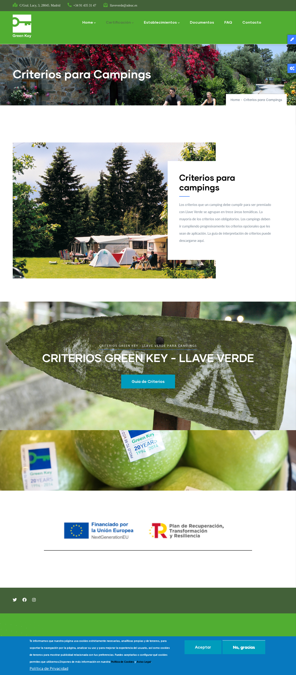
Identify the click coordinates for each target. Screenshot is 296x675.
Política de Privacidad (49, 669)
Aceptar (203, 647)
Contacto (251, 22)
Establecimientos (162, 22)
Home (89, 22)
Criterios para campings (207, 182)
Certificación (120, 22)
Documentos (202, 22)
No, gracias (244, 647)
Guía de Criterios (148, 381)
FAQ (228, 22)
